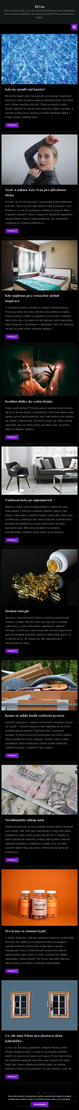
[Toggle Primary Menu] (74, 27)
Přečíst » (12, 126)
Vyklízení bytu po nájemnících (28, 500)
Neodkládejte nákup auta (24, 820)
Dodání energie (17, 611)
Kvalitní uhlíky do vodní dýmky (29, 401)
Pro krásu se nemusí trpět (25, 931)
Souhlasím (39, 1104)
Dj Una (39, 6)
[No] (75, 1101)
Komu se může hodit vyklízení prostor (35, 716)
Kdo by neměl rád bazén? (25, 89)
